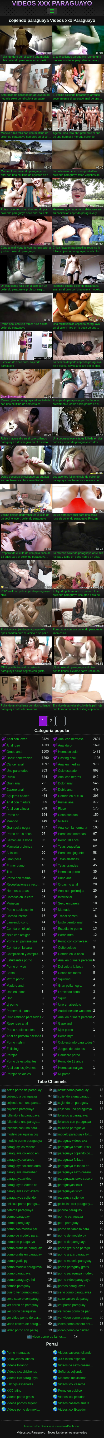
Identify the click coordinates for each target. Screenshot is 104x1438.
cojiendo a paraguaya (22, 1096)
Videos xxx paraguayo (22, 1378)
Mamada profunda (19, 846)
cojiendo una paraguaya (75, 1109)
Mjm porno (65, 1030)
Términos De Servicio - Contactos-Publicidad (52, 1426)
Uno (9, 998)
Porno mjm (65, 1036)
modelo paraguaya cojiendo (24, 1134)
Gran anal (14, 783)
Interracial (65, 897)
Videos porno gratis (20, 1397)
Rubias (63, 821)
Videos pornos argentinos (24, 1403)
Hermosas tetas (18, 891)
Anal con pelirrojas (71, 891)
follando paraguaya (71, 1128)
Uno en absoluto (69, 1004)
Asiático (12, 853)
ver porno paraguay (72, 1305)
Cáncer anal (15, 764)
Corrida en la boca (71, 954)
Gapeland (65, 1023)
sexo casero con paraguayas (24, 1299)
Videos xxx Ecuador (72, 1409)
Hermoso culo (68, 752)
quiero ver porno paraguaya (24, 1292)
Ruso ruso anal (17, 1023)
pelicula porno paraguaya (24, 1204)
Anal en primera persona (75, 960)
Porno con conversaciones (75, 941)
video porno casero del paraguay (75, 1324)
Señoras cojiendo (70, 1371)
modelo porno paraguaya (24, 1141)
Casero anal (15, 790)
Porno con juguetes (71, 853)
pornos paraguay (18, 1286)
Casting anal (67, 758)
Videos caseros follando (75, 1353)
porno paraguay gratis (73, 1267)
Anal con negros (69, 777)
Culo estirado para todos (24, 1017)
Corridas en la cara (20, 897)
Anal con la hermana (72, 827)
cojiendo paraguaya (20, 1109)
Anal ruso (13, 745)
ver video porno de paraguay (75, 1311)
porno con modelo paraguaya (24, 1229)
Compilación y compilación (24, 954)
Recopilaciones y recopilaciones (24, 884)
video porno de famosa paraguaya (50, 1336)
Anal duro (65, 745)
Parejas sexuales (19, 1074)
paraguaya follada (70, 1160)
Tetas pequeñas (69, 846)
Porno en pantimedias (22, 941)
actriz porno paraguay (73, 1090)
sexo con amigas (18, 935)
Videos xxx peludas (71, 1397)
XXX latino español (71, 1359)
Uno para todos (17, 771)
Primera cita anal (18, 1011)
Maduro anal (15, 985)
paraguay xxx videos (21, 1147)
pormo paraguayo (19, 1223)
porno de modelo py (72, 1235)
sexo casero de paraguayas (75, 1299)
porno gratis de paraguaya (75, 1248)
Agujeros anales (18, 796)
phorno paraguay (70, 1210)
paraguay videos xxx (72, 1141)
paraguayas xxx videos (23, 1191)
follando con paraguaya (74, 1122)
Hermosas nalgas (70, 1068)
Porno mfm (66, 935)
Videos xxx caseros (71, 1384)
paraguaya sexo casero (74, 1172)
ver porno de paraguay (22, 1305)
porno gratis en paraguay (24, 1254)
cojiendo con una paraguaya (24, 1103)
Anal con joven (17, 739)
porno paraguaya (19, 1273)
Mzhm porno (15, 979)
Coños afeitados (69, 973)
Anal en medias (69, 764)
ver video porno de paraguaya (24, 1318)
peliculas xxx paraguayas (75, 1204)
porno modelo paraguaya (24, 1267)
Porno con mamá (19, 878)
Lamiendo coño (17, 922)
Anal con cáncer (18, 809)
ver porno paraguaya (21, 1311)
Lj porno (12, 1004)
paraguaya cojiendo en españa (24, 1153)
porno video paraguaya (74, 1280)
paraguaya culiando (20, 1160)
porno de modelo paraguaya (24, 1235)
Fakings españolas (20, 1384)
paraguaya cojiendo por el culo (75, 1153)
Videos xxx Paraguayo (52, 3)
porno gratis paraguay (73, 1254)
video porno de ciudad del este (75, 1330)
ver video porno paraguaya (75, 1318)
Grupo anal (14, 752)
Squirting (64, 979)
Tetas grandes (68, 865)
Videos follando (17, 1365)
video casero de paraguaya (24, 1324)
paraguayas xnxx (70, 1185)
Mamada (64, 910)
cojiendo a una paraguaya (75, 1096)
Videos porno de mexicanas (24, 1409)
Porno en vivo (16, 966)
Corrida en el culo (70, 796)
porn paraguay (68, 1223)
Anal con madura (19, 802)
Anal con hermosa (71, 739)
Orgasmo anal (68, 884)
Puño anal (65, 878)
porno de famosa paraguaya (75, 1229)
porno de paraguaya (21, 1242)
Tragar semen (68, 916)
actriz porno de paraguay (24, 1090)
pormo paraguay (18, 1216)
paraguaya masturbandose (24, 1172)
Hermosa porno (69, 872)
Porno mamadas (18, 1353)
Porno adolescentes (20, 1030)
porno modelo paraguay (75, 1261)
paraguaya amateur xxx (74, 1147)
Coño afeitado (68, 815)
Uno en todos (16, 992)
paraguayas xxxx (70, 1191)
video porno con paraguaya (24, 1330)
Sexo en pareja (69, 903)
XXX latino (14, 1390)
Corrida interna (17, 916)
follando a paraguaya (73, 1115)
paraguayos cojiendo (21, 1197)
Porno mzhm (15, 1042)
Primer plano (15, 865)
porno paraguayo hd (21, 1280)
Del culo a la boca (70, 966)
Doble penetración (19, 758)
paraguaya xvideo (19, 1178)
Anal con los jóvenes (21, 1068)
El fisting (12, 1049)
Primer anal (66, 802)
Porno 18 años (68, 840)
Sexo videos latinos (20, 1359)
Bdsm (11, 973)
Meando (12, 821)
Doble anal (65, 790)
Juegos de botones (71, 1049)
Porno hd (13, 815)
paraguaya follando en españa (75, 1166)
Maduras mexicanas (72, 1378)
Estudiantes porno (19, 960)
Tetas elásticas (68, 859)
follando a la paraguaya (23, 1115)
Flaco (62, 809)
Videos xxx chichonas (22, 1371)
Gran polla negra (18, 827)
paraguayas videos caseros (24, 1185)
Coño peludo (67, 948)
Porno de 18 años (19, 834)
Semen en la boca (19, 840)
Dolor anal (65, 783)
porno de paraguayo (72, 1242)
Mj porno (64, 1074)
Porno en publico (70, 1390)
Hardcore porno (69, 1055)
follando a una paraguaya (24, 1122)
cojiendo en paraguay (73, 1103)
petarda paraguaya (20, 1210)
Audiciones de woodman (75, 1011)
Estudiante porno (70, 929)
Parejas (12, 1055)
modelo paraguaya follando (75, 1134)
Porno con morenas (72, 834)
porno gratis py (17, 1261)
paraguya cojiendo (71, 1197)
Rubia (11, 777)
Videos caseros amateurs (75, 1403)
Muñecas (13, 903)
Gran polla (14, 859)
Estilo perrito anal (70, 922)
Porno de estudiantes (21, 1061)
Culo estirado (67, 771)
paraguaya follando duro (24, 1166)
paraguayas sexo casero (75, 1178)
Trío (9, 872)
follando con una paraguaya (24, 1128)
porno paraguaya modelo (75, 1273)
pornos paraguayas (71, 1286)
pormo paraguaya (70, 1216)
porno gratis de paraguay (24, 1248)
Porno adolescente (20, 910)
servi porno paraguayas (74, 1292)
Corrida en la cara (19, 948)
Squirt (62, 998)
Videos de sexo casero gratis (75, 1365)
